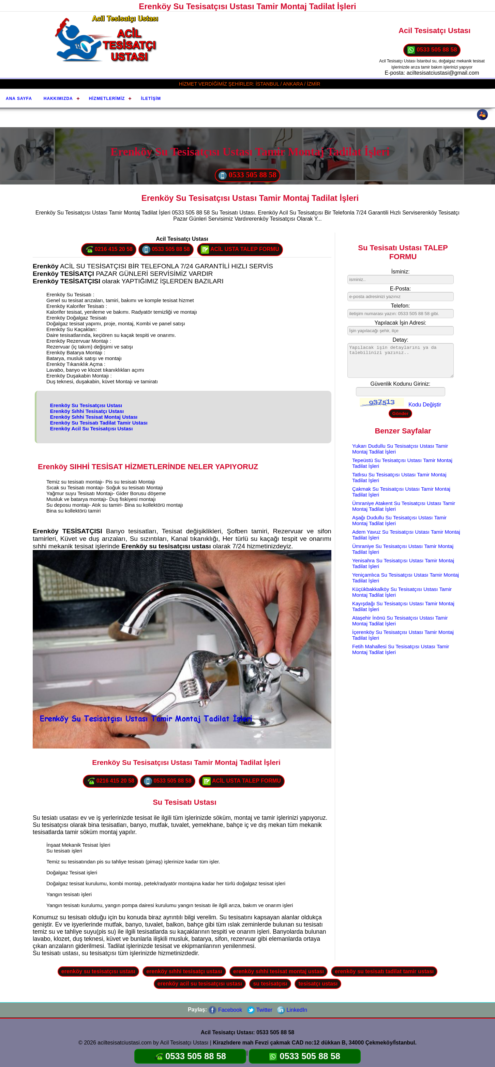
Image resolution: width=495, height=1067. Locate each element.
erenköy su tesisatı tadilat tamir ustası (384, 971)
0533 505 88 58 (432, 50)
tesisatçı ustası (318, 984)
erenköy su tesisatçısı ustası (98, 971)
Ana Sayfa (19, 98)
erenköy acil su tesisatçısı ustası (200, 984)
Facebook (225, 1010)
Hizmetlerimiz (107, 98)
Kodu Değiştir (424, 404)
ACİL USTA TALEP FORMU (240, 250)
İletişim (151, 98)
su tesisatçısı (270, 984)
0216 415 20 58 (109, 250)
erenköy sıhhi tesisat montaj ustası (278, 971)
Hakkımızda (58, 98)
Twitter (259, 1010)
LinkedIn (292, 1010)
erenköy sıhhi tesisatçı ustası (184, 971)
